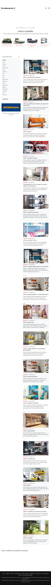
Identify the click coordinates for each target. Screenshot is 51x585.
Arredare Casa (32, 573)
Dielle (25, 275)
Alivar (3, 62)
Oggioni (4, 87)
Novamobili (4, 85)
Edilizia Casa (38, 573)
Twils (3, 92)
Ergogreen (4, 71)
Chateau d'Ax (5, 68)
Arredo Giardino (45, 573)
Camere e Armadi (24, 573)
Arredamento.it (8, 8)
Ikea (24, 58)
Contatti (20, 575)
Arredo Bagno (17, 573)
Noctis (3, 83)
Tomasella (4, 90)
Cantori (4, 66)
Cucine (3, 573)
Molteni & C (5, 81)
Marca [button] (4, 60)
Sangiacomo (5, 89)
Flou (3, 73)
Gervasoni (4, 94)
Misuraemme (5, 79)
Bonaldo (4, 64)
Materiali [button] (5, 99)
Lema (3, 77)
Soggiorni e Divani (10, 573)
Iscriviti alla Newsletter (27, 575)
